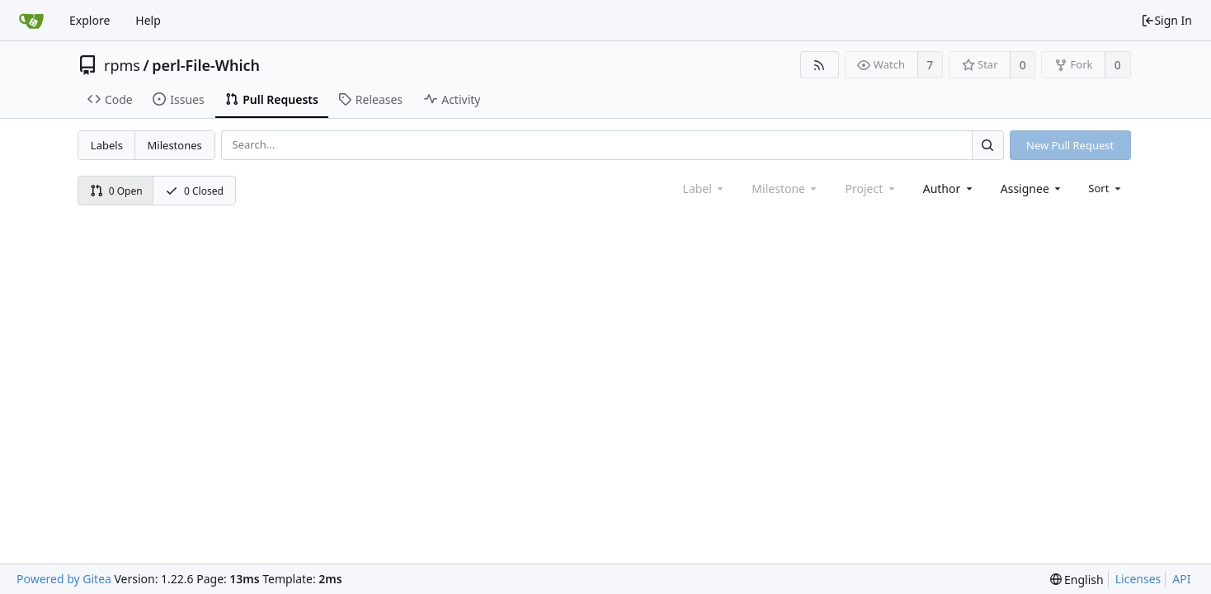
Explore (89, 20)
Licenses (1138, 579)
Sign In (1166, 20)
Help (148, 20)
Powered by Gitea (63, 579)
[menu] (1105, 188)
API (1181, 579)
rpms (122, 65)
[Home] (31, 20)
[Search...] (987, 144)
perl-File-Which (206, 65)
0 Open (116, 191)
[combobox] (949, 188)
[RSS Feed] (819, 64)
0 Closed (194, 191)
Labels (107, 145)
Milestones (175, 145)
